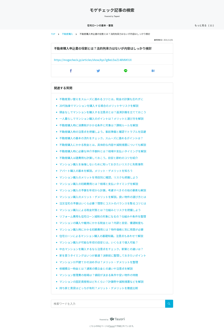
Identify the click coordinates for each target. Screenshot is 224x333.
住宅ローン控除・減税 (110, 25)
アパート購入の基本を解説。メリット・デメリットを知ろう (96, 171)
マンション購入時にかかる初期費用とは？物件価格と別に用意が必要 (101, 229)
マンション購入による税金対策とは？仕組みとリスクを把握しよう (100, 210)
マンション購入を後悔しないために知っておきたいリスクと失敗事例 (101, 164)
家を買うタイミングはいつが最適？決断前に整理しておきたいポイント (102, 255)
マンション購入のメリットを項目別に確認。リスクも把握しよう (98, 177)
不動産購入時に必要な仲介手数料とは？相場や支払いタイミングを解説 (102, 151)
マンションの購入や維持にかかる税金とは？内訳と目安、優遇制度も (101, 223)
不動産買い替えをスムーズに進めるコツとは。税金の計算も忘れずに (101, 99)
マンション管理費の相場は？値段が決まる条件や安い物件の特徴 (98, 275)
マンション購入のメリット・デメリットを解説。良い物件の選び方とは (102, 197)
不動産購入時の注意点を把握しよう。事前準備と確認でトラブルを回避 (102, 132)
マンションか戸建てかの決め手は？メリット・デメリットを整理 (98, 262)
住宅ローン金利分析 (82, 25)
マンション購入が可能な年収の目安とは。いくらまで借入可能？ (98, 242)
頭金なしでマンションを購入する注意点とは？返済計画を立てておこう (102, 112)
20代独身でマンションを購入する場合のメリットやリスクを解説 (98, 106)
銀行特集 (164, 25)
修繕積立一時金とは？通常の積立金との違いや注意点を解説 (96, 268)
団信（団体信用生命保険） (140, 25)
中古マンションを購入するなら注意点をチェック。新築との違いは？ (101, 249)
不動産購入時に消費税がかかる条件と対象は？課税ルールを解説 (98, 125)
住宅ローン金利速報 (56, 25)
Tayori (112, 326)
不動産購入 (180, 25)
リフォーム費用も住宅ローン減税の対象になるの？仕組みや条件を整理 (102, 216)
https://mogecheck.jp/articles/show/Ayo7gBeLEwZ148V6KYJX (93, 60)
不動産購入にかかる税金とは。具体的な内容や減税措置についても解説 (102, 145)
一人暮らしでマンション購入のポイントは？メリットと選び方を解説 (101, 118)
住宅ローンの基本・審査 (29, 25)
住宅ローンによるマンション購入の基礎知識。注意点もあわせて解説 (101, 236)
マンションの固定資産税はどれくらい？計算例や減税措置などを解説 (101, 282)
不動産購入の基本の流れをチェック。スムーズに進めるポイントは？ (101, 138)
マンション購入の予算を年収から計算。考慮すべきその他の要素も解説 (102, 190)
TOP (53, 33)
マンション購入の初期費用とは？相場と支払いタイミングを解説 (98, 184)
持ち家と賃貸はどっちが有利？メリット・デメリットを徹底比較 (98, 288)
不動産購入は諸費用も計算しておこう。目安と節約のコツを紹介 (98, 158)
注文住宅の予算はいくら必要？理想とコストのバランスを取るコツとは (102, 203)
